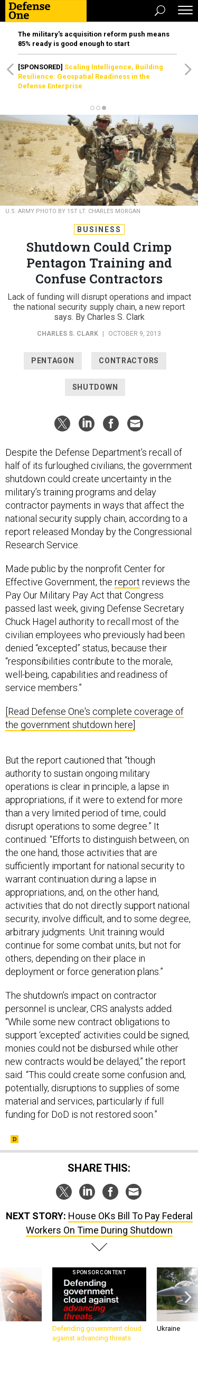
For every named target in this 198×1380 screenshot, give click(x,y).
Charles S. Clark (67, 333)
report (127, 581)
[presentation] (10, 1305)
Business (99, 229)
